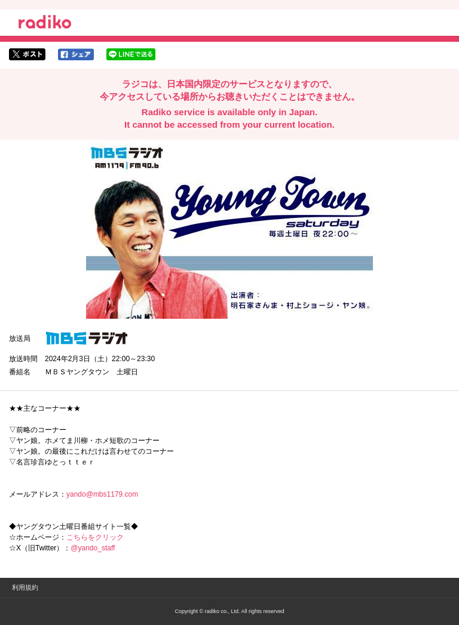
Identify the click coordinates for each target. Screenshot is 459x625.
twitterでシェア (27, 54)
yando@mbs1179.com (102, 494)
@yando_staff (93, 548)
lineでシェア (130, 54)
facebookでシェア (76, 54)
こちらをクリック (95, 537)
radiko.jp (45, 24)
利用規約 (25, 587)
